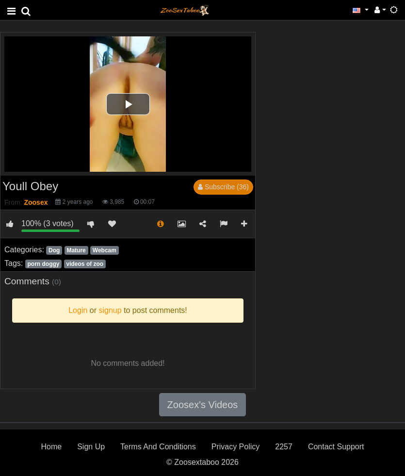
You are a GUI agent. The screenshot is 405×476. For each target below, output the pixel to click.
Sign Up (91, 447)
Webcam (104, 250)
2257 (283, 447)
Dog (54, 250)
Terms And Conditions (158, 447)
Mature (75, 250)
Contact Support (336, 447)
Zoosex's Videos (202, 404)
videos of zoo (85, 264)
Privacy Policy (235, 447)
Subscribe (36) (223, 187)
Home (51, 447)
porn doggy (43, 264)
